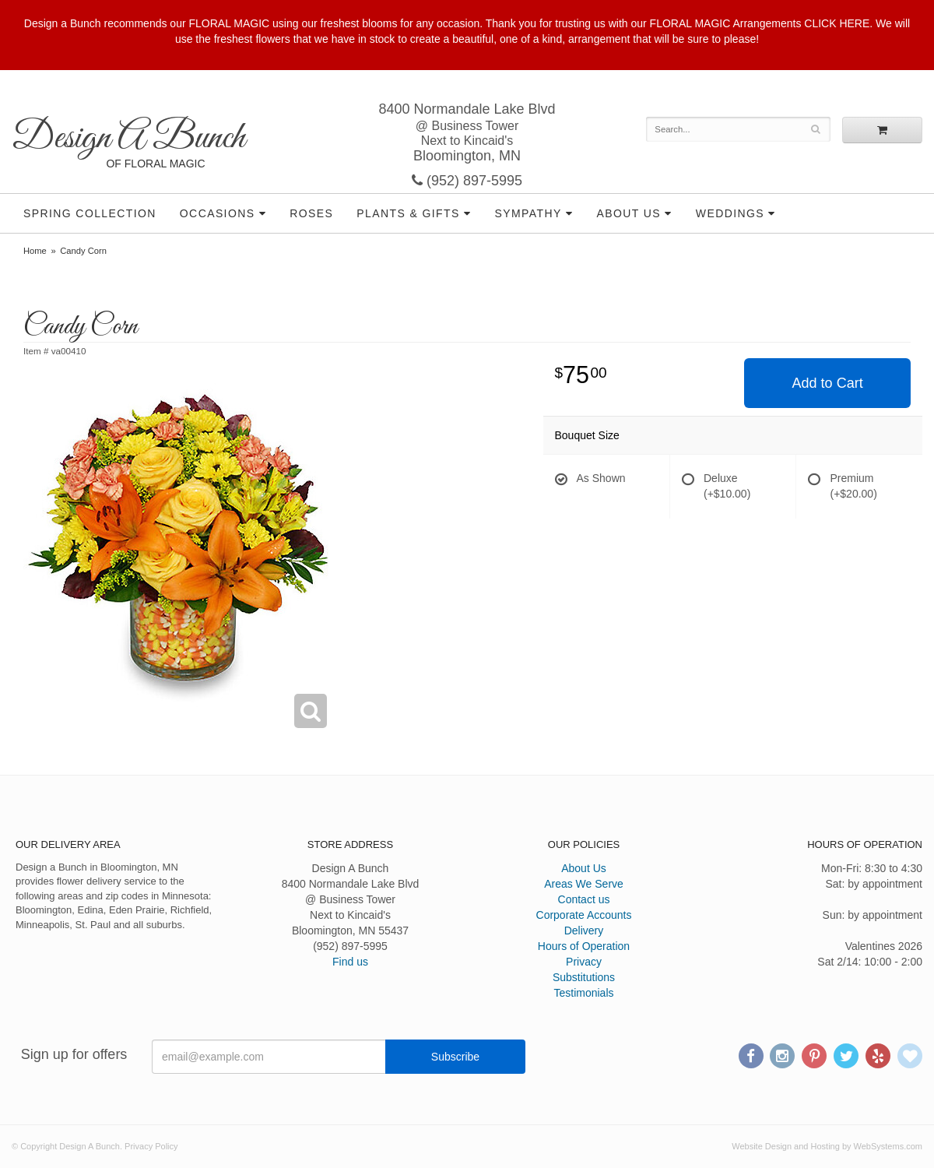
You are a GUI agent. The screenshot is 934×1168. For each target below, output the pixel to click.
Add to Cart (827, 383)
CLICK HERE (836, 23)
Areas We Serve (583, 884)
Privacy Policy (151, 1146)
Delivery (584, 930)
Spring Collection (89, 213)
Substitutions (584, 977)
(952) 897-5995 (467, 180)
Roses (311, 213)
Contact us (584, 899)
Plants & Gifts (407, 213)
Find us (350, 961)
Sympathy (528, 213)
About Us (628, 213)
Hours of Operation (584, 946)
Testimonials (583, 993)
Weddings (730, 213)
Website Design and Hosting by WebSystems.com (827, 1146)
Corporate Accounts (584, 915)
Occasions (217, 213)
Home (35, 250)
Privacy (584, 961)
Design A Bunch (128, 138)
